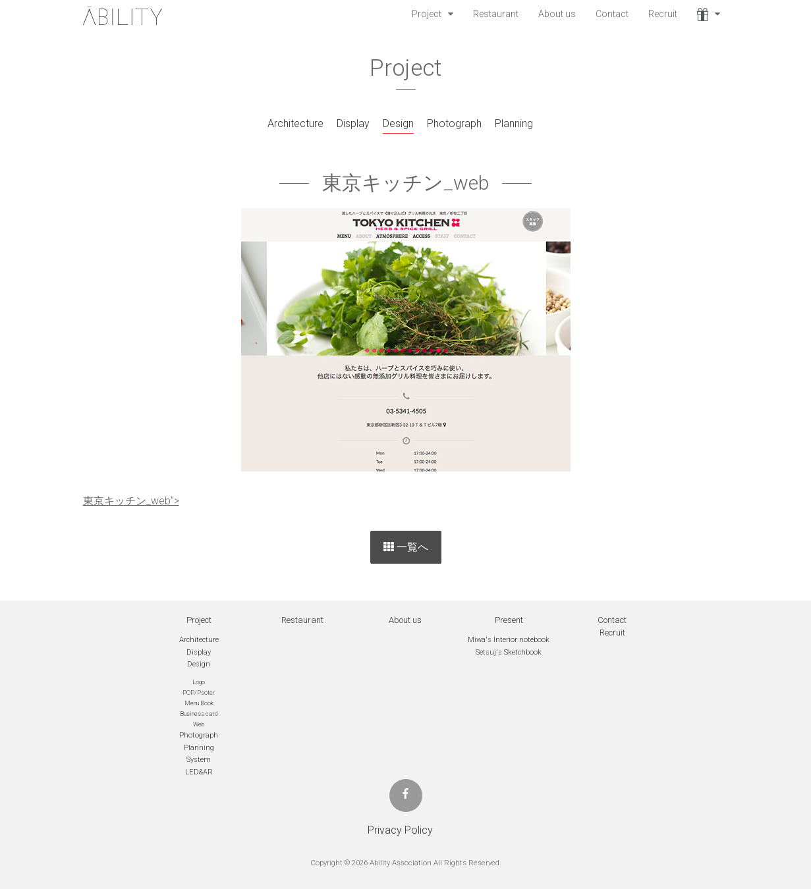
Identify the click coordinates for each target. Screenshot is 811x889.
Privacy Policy (400, 830)
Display (353, 123)
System (198, 759)
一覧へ (405, 547)
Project (426, 14)
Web (198, 724)
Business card (198, 713)
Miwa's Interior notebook (508, 639)
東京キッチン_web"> (131, 501)
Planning (514, 123)
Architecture (295, 123)
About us (557, 14)
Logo (198, 682)
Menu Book (198, 703)
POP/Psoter (198, 692)
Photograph (454, 123)
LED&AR (199, 772)
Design (398, 123)
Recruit (662, 14)
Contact (612, 14)
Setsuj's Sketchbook (509, 652)
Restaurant (495, 14)
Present (509, 620)
